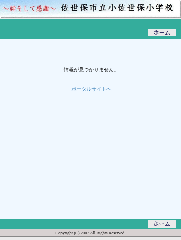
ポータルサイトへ (91, 89)
